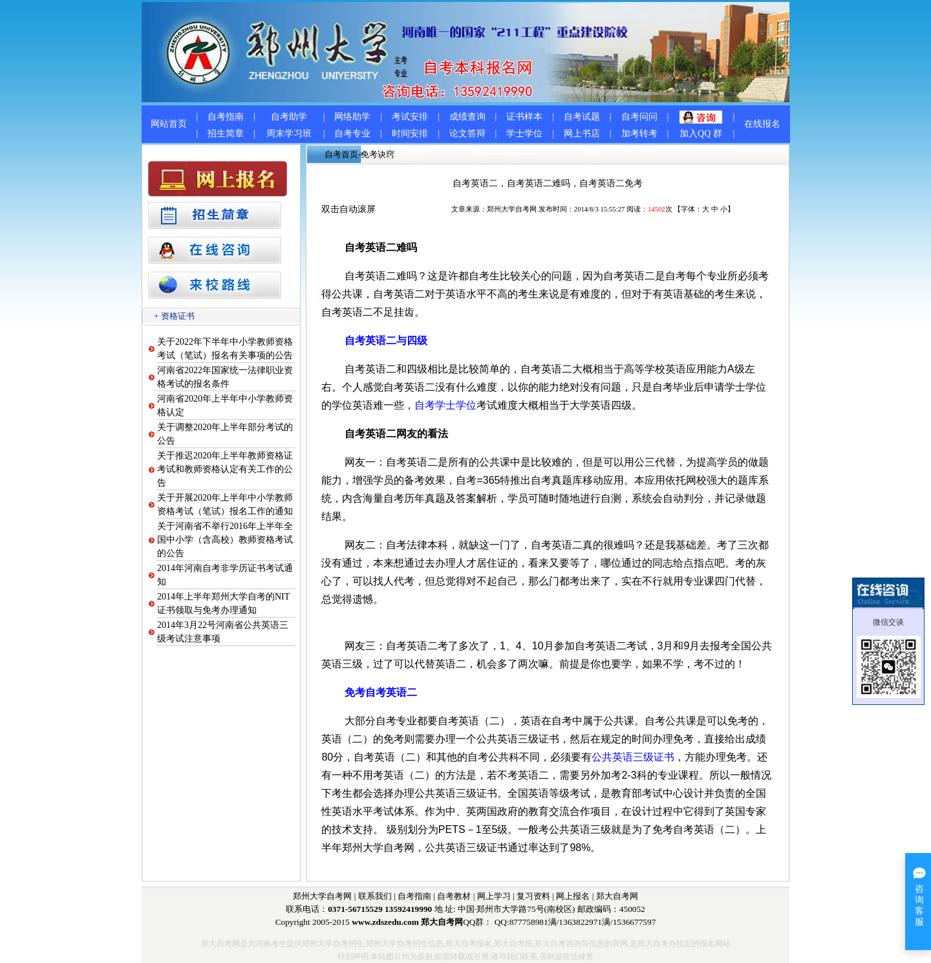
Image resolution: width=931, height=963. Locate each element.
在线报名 (762, 124)
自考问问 (639, 117)
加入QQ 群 (701, 133)
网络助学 (352, 117)
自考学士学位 (445, 405)
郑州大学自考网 (512, 209)
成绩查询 (467, 117)
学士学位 (524, 133)
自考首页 (341, 154)
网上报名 (573, 896)
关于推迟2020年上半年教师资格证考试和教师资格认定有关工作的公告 (225, 469)
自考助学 (289, 117)
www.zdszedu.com (385, 922)
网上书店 (582, 133)
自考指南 (226, 117)
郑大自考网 (617, 896)
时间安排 (410, 133)
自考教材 (454, 896)
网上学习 (494, 896)
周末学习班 (289, 133)
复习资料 (533, 896)
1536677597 (634, 922)
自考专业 (352, 133)
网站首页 (169, 124)
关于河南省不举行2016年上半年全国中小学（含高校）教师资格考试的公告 (225, 539)
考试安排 (410, 117)
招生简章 (226, 133)
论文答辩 (467, 133)
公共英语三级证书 (633, 757)
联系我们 (375, 896)
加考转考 (639, 133)
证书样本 (524, 117)
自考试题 (582, 117)
